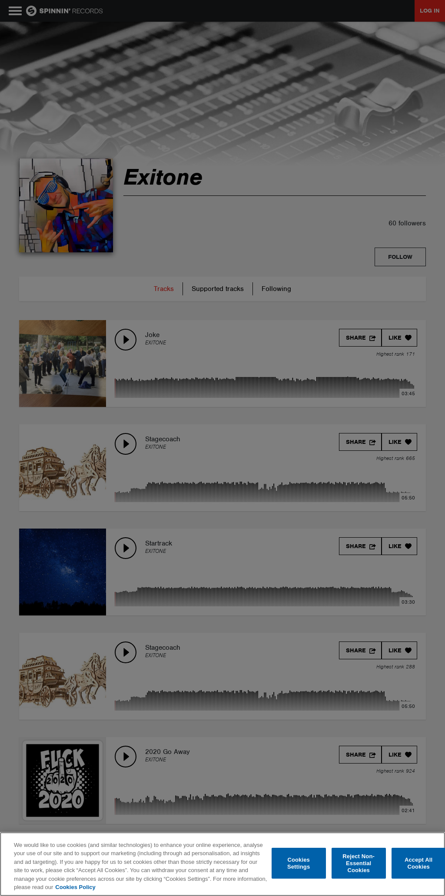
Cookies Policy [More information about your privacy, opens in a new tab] (75, 887)
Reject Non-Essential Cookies (358, 863)
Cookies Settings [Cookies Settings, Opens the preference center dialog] (298, 863)
